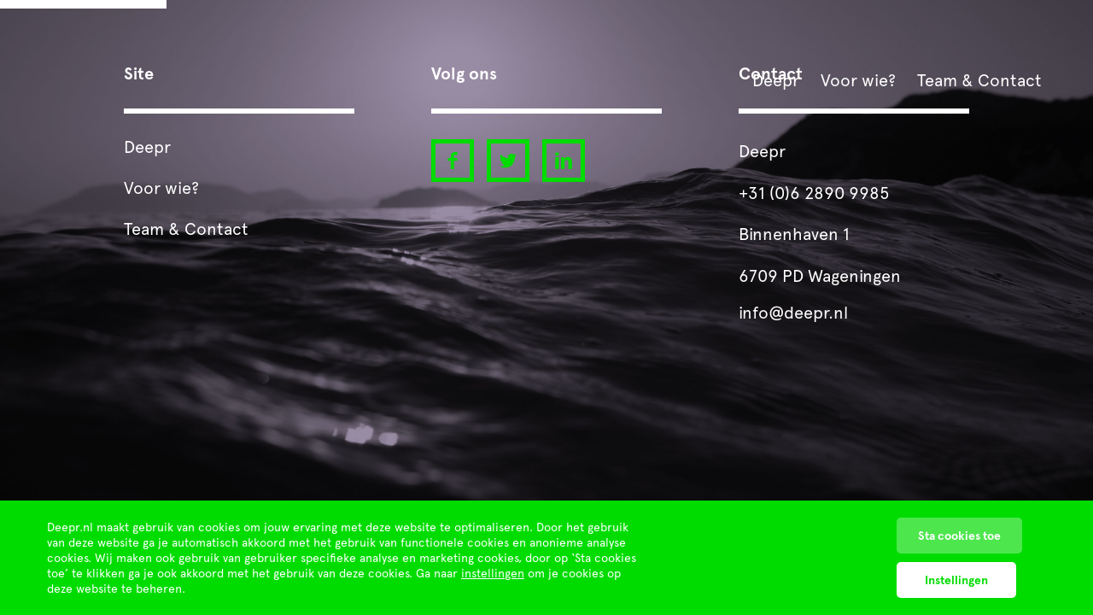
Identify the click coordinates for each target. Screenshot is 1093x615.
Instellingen (956, 580)
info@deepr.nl (793, 312)
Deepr (775, 80)
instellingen (492, 573)
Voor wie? (858, 80)
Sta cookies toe (959, 535)
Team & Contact (979, 80)
